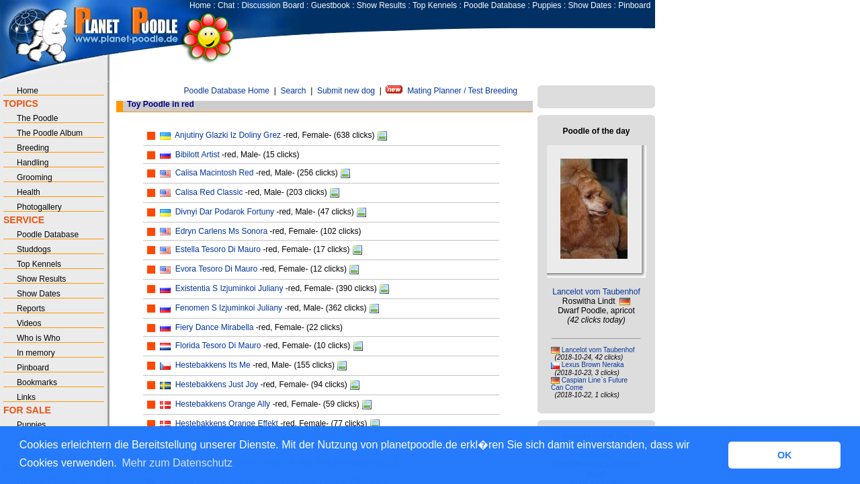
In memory (36, 353)
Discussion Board (272, 5)
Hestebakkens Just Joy (216, 384)
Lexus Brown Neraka (593, 364)
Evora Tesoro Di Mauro (216, 269)
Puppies (546, 5)
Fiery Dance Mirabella (214, 327)
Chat (226, 5)
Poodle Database (494, 5)
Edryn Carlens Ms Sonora (221, 231)
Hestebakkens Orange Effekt (226, 423)
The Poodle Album (50, 133)
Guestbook (330, 5)
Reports (31, 308)
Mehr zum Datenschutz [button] (177, 463)
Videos (29, 323)
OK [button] (784, 455)
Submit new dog (346, 90)
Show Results (381, 5)
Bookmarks (37, 382)
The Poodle (37, 118)
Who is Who (38, 338)
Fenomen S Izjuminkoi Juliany (228, 308)
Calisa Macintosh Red (214, 172)
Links (26, 397)
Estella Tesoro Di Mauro (218, 249)
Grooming (34, 177)
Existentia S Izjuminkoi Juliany (229, 288)
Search (293, 90)
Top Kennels (435, 5)
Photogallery (39, 207)
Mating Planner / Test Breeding (462, 90)
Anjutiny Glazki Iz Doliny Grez (228, 135)
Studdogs (34, 249)
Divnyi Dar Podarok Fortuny (224, 211)
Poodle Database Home (226, 90)
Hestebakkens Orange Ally (222, 404)
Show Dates (590, 5)
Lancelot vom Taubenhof (596, 291)
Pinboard (634, 5)
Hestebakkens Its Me (213, 365)
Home (200, 5)
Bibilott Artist (197, 154)
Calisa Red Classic (209, 192)
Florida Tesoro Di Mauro (218, 345)
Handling (32, 162)
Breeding (33, 148)
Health (28, 192)
